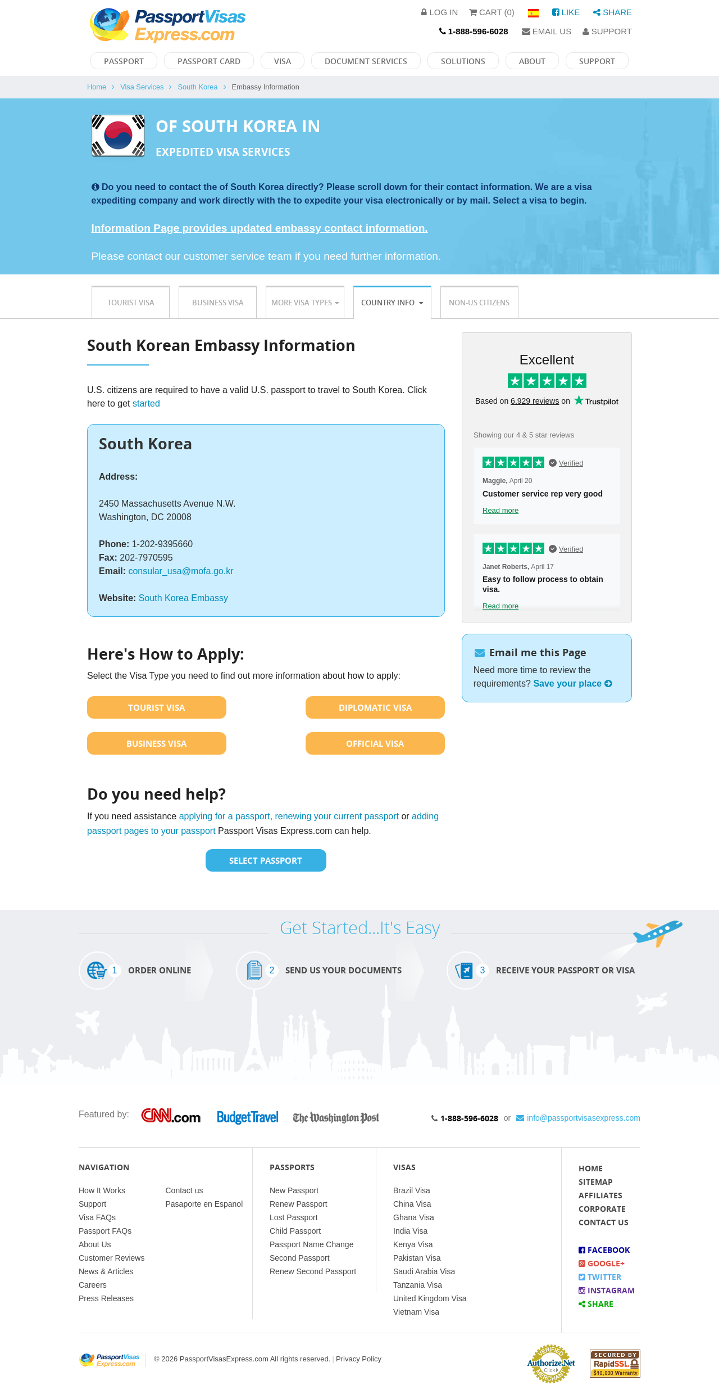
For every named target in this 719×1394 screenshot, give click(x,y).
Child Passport (295, 1230)
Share (612, 12)
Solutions (463, 61)
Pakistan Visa (417, 1257)
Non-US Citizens (479, 302)
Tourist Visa (130, 302)
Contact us (184, 1190)
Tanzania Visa (417, 1284)
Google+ (602, 1263)
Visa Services (141, 87)
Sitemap (596, 1181)
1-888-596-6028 (469, 1118)
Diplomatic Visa (375, 707)
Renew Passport (298, 1203)
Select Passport (265, 860)
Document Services (366, 61)
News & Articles (106, 1271)
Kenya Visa (413, 1244)
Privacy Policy (358, 1359)
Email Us (547, 31)
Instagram (607, 1290)
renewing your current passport (337, 816)
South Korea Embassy (183, 598)
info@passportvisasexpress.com (578, 1117)
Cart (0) (492, 12)
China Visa (412, 1203)
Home (96, 87)
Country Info (392, 302)
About (532, 61)
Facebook (604, 1249)
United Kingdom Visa (429, 1298)
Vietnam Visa (416, 1311)
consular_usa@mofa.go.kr (180, 571)
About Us (95, 1244)
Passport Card (209, 61)
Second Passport (300, 1257)
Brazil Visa (411, 1190)
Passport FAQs (105, 1230)
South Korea (197, 87)
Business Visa (218, 302)
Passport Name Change (311, 1244)
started (146, 403)
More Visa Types (305, 302)
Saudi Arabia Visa (424, 1271)
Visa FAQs (97, 1217)
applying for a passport (224, 816)
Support (607, 31)
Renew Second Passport (313, 1271)
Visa (282, 61)
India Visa (410, 1230)
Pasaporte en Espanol (204, 1203)
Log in (439, 12)
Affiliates (600, 1195)
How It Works (102, 1190)
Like (566, 12)
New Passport (294, 1190)
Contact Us (604, 1222)
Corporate (602, 1208)
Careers (93, 1284)
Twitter (600, 1276)
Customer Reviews (111, 1257)
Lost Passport (294, 1217)
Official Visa (375, 743)
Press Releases (106, 1298)
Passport (124, 61)
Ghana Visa (413, 1217)
